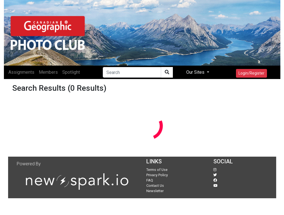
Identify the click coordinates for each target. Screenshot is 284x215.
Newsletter (155, 191)
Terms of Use (157, 170)
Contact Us (155, 185)
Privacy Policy (157, 175)
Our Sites (196, 72)
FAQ (149, 180)
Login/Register (251, 73)
